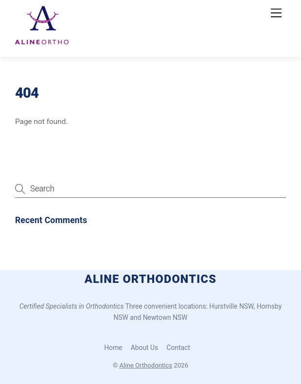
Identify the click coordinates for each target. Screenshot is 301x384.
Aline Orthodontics (146, 365)
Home (113, 347)
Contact (178, 347)
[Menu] (276, 13)
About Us (144, 347)
